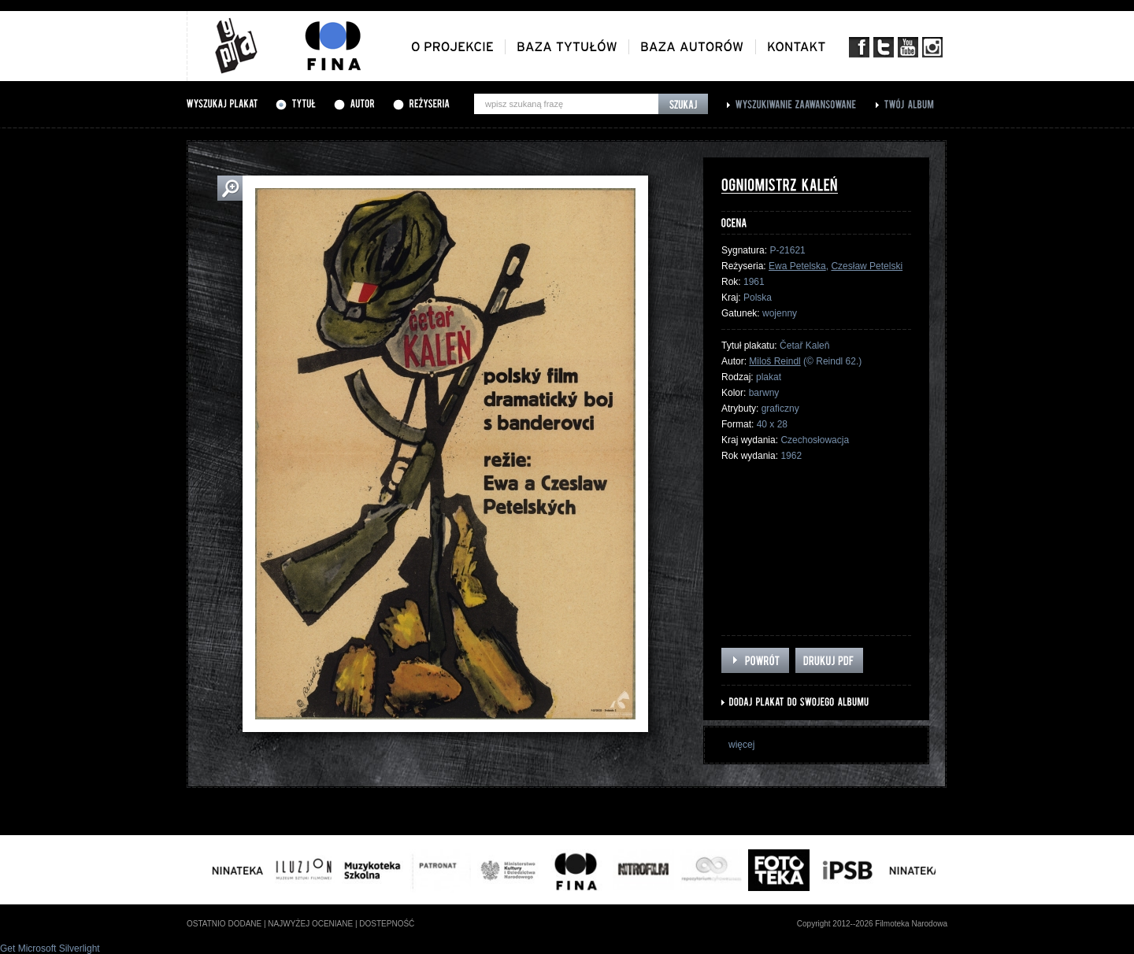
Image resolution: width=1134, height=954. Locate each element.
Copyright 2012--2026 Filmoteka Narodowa (872, 923)
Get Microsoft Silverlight (50, 948)
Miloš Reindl (774, 361)
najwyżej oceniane (310, 923)
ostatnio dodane (224, 923)
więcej (741, 744)
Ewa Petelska (797, 266)
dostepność (386, 923)
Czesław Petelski (866, 266)
